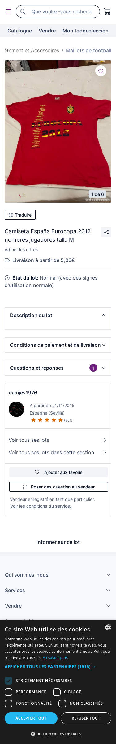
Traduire (20, 214)
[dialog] (58, 682)
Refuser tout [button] (86, 718)
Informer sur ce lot (58, 542)
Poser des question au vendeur (59, 486)
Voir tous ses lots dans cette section (58, 452)
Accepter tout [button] (30, 718)
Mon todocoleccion (85, 31)
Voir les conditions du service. (40, 506)
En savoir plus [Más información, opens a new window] (55, 657)
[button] (58, 315)
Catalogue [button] (19, 31)
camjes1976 (23, 392)
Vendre (47, 31)
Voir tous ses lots (58, 440)
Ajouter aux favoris (59, 472)
